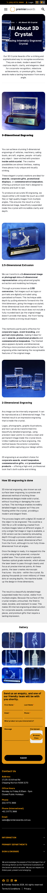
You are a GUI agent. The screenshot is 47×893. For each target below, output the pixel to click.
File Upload (34, 729)
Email (6, 713)
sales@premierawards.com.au (16, 820)
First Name (8, 705)
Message (8, 729)
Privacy (27, 888)
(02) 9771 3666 (15, 2)
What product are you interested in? (19, 721)
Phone (26, 713)
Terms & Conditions (11, 888)
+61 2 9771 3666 (9, 811)
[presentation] (23, 749)
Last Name (28, 705)
